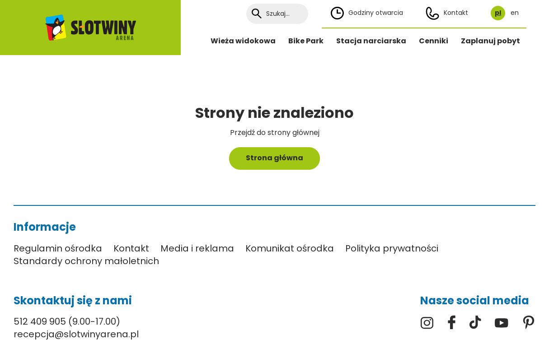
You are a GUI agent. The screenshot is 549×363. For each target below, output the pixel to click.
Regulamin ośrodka (58, 248)
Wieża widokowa (243, 41)
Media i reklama (197, 248)
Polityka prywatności (391, 248)
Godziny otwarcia (367, 13)
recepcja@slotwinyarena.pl (76, 334)
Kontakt (447, 13)
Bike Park (306, 41)
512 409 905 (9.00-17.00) (67, 321)
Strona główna (274, 158)
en (515, 13)
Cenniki (433, 41)
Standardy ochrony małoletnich (86, 261)
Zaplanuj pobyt (490, 41)
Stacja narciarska (371, 41)
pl (498, 13)
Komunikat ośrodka (289, 248)
